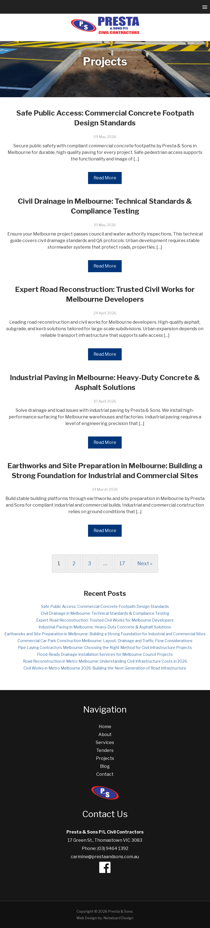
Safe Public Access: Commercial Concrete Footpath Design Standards (105, 606)
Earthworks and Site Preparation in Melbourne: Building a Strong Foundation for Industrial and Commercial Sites (105, 633)
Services (105, 742)
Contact (104, 774)
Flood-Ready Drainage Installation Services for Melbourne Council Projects (105, 654)
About (105, 734)
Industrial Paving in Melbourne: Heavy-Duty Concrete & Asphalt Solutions (105, 627)
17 (122, 563)
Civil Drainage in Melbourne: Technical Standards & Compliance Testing (105, 613)
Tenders (104, 750)
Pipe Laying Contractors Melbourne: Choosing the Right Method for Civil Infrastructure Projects (105, 647)
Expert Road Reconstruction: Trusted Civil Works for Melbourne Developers (105, 620)
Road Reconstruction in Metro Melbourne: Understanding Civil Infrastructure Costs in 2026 (105, 661)
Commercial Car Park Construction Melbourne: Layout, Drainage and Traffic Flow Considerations (105, 640)
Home (105, 726)
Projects (105, 758)
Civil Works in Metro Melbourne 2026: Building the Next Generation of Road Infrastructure (105, 668)
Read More (105, 177)
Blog (105, 766)
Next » (144, 563)
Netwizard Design (118, 918)
